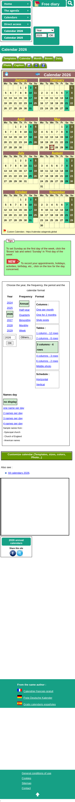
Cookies (26, 778)
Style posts (42, 319)
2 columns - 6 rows (47, 338)
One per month (45, 309)
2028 (10, 325)
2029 (10, 330)
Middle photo (43, 366)
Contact (26, 788)
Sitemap (26, 783)
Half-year (24, 309)
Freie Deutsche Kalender (38, 697)
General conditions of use (36, 773)
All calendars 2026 (18, 472)
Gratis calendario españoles (40, 704)
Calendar (25, 58)
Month (38, 58)
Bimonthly (25, 320)
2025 (10, 307)
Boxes (49, 58)
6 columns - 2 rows (47, 360)
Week (22, 330)
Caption (19, 65)
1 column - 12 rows (47, 333)
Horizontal (42, 379)
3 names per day (13, 418)
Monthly (23, 325)
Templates (10, 58)
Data (58, 58)
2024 (10, 302)
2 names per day (13, 413)
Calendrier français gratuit (38, 691)
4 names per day (13, 423)
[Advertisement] (52, 16)
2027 (10, 320)
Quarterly (24, 315)
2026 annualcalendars (16, 542)
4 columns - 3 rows (47, 355)
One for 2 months (46, 314)
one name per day (13, 407)
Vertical (40, 384)
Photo (7, 65)
